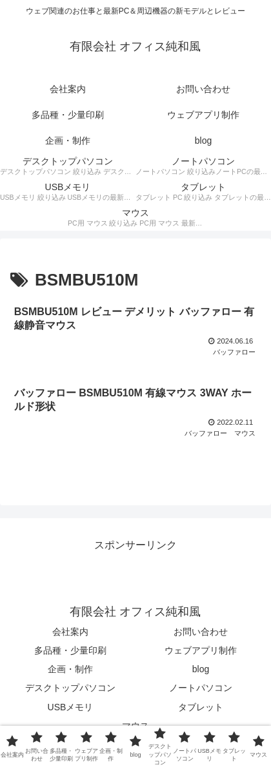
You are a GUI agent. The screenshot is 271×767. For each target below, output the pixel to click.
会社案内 (70, 631)
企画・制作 (70, 669)
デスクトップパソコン (70, 688)
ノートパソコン (200, 688)
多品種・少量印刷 (70, 650)
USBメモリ (71, 707)
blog (200, 669)
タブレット (200, 707)
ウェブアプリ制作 (201, 650)
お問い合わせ (201, 631)
